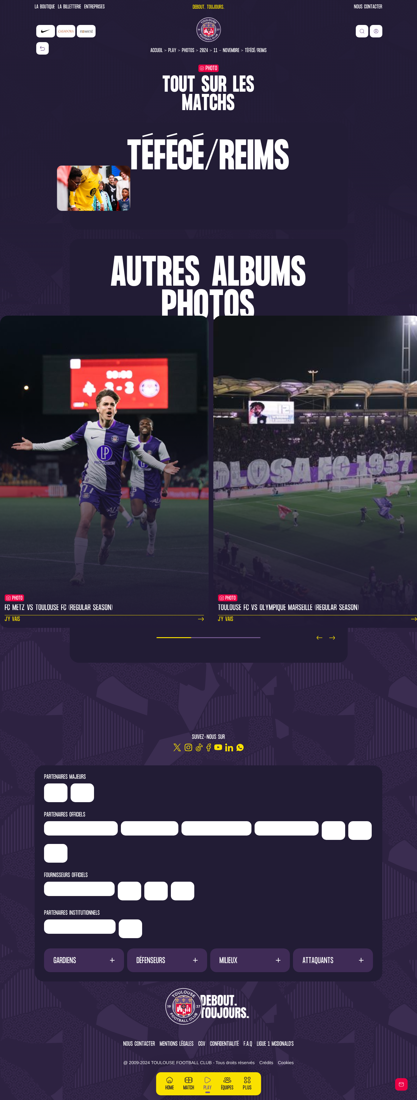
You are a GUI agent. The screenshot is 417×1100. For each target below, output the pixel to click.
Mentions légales (176, 1044)
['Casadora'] (66, 31)
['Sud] (333, 830)
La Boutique (45, 7)
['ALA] (156, 891)
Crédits (266, 1062)
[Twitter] (177, 747)
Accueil (156, 51)
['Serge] (287, 828)
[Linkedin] (229, 747)
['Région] (80, 926)
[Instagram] (188, 747)
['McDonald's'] (129, 891)
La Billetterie (69, 7)
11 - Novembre (227, 51)
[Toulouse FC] (208, 29)
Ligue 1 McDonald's (275, 1044)
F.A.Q (248, 1044)
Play (172, 51)
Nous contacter (368, 7)
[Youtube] (218, 747)
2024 (204, 51)
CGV (202, 1044)
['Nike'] (45, 31)
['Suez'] (55, 853)
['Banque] (79, 889)
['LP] (81, 828)
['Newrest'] (86, 31)
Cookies (286, 1062)
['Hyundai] (216, 828)
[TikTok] (199, 747)
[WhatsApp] (240, 747)
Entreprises (94, 7)
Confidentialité (224, 1044)
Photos (188, 51)
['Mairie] (130, 928)
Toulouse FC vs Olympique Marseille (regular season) (288, 608)
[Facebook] (208, 747)
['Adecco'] (360, 830)
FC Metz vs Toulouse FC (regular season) (59, 608)
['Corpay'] (182, 891)
